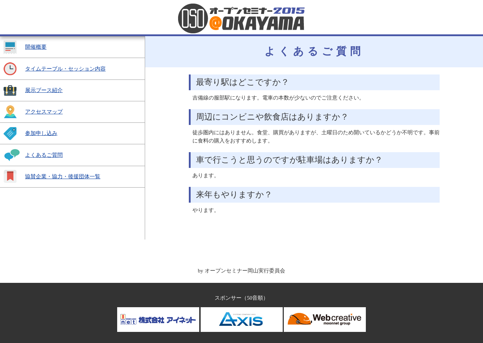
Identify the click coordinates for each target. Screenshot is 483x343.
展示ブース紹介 (44, 90)
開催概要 (36, 47)
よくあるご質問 (44, 155)
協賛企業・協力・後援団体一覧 (62, 176)
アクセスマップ (44, 111)
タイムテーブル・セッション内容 (65, 69)
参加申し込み (41, 133)
